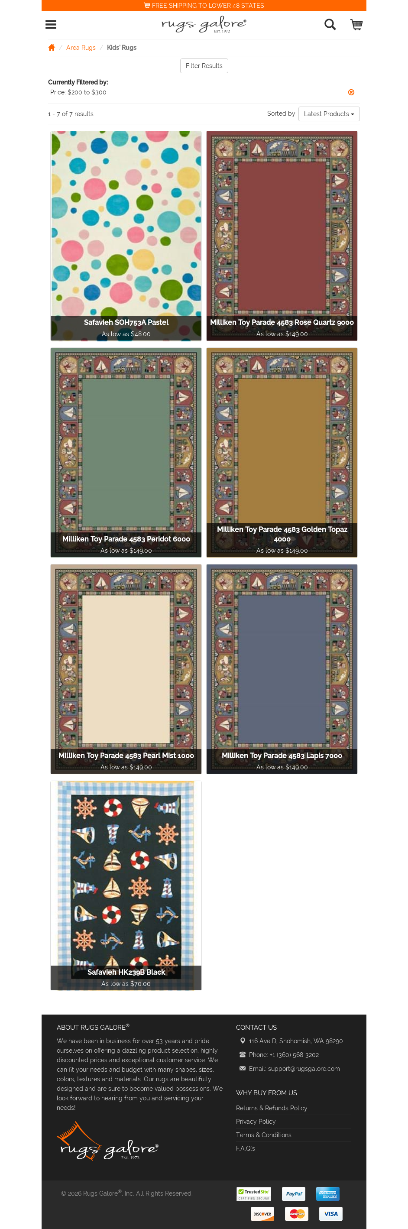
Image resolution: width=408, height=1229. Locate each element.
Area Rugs (81, 47)
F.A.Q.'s (245, 1148)
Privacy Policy (256, 1121)
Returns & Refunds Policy (272, 1108)
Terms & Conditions (263, 1135)
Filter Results (204, 65)
